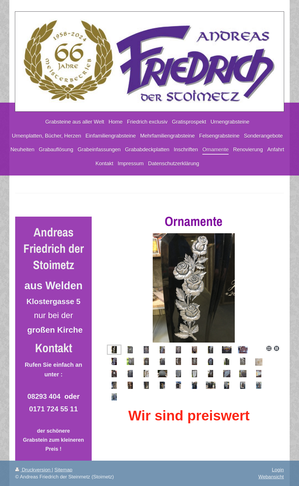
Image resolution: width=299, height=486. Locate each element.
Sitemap (63, 470)
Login (278, 470)
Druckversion (33, 470)
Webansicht (271, 477)
